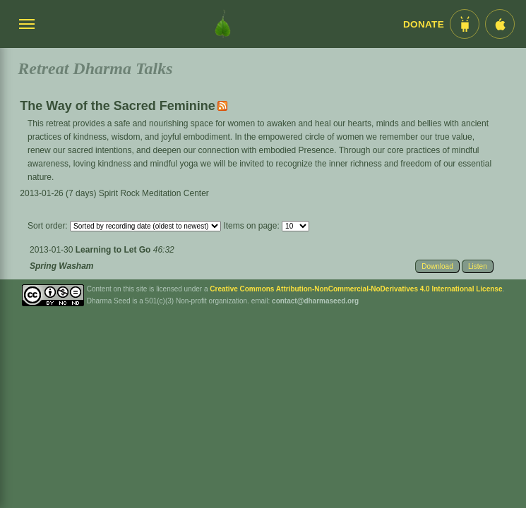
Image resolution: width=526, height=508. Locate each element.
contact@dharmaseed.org (315, 301)
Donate (423, 24)
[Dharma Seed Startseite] (222, 24)
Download (437, 266)
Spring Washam (61, 266)
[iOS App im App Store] (500, 24)
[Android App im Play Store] (464, 24)
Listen (477, 266)
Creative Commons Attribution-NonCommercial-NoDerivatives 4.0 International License (356, 289)
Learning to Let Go (114, 250)
